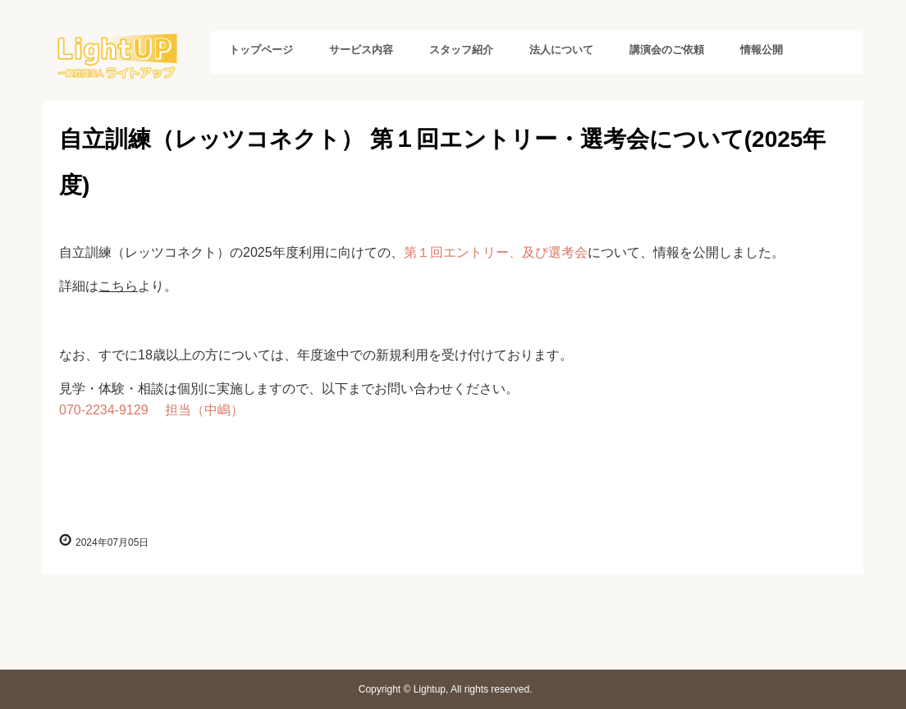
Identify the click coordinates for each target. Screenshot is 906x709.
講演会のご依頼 (666, 49)
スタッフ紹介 (461, 49)
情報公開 (761, 49)
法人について (561, 49)
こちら (118, 286)
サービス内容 (361, 49)
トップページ (261, 49)
